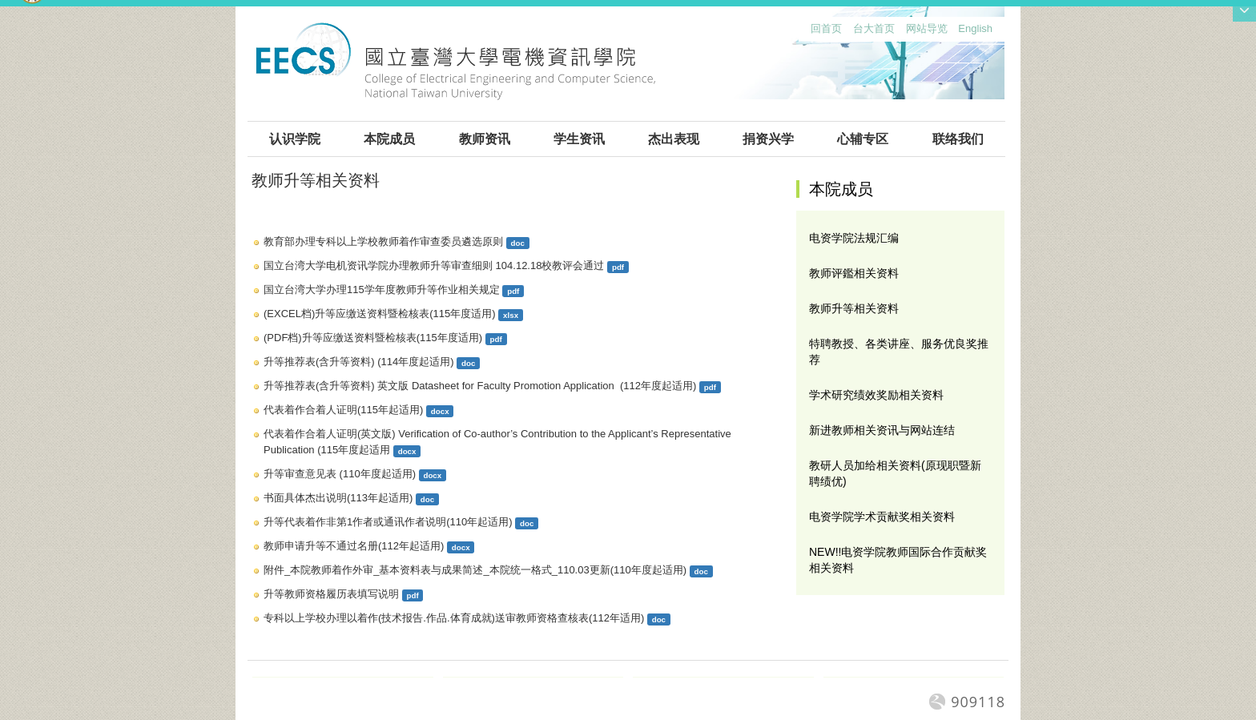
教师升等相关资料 (854, 308)
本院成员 (389, 139)
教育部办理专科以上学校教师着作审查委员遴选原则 (383, 241)
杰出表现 (673, 139)
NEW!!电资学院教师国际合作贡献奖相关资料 (898, 559)
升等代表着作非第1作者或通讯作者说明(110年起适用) (388, 522)
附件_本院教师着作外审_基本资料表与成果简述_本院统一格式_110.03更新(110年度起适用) (475, 570)
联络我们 (958, 139)
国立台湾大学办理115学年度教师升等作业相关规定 (382, 290)
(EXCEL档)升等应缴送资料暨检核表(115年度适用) (380, 314)
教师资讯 (484, 139)
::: (807, 32)
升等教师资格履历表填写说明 (331, 594)
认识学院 (294, 139)
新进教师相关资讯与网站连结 (882, 430)
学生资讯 (579, 139)
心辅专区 (862, 139)
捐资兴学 (768, 139)
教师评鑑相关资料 (854, 273)
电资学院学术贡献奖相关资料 (882, 516)
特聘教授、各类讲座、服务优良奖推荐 (898, 351)
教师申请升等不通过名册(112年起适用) (354, 546)
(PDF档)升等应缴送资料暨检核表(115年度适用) (373, 338)
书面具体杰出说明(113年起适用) (338, 498)
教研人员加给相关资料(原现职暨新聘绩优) (895, 473)
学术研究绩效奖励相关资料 (876, 394)
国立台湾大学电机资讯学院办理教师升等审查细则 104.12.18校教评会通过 (434, 265)
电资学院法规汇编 (854, 237)
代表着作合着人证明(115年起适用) (343, 410)
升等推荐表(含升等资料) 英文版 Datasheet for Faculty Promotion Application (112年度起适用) (480, 386)
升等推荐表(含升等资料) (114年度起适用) (359, 362)
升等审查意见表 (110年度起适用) (340, 474)
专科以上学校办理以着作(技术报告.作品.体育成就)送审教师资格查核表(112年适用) (454, 618)
